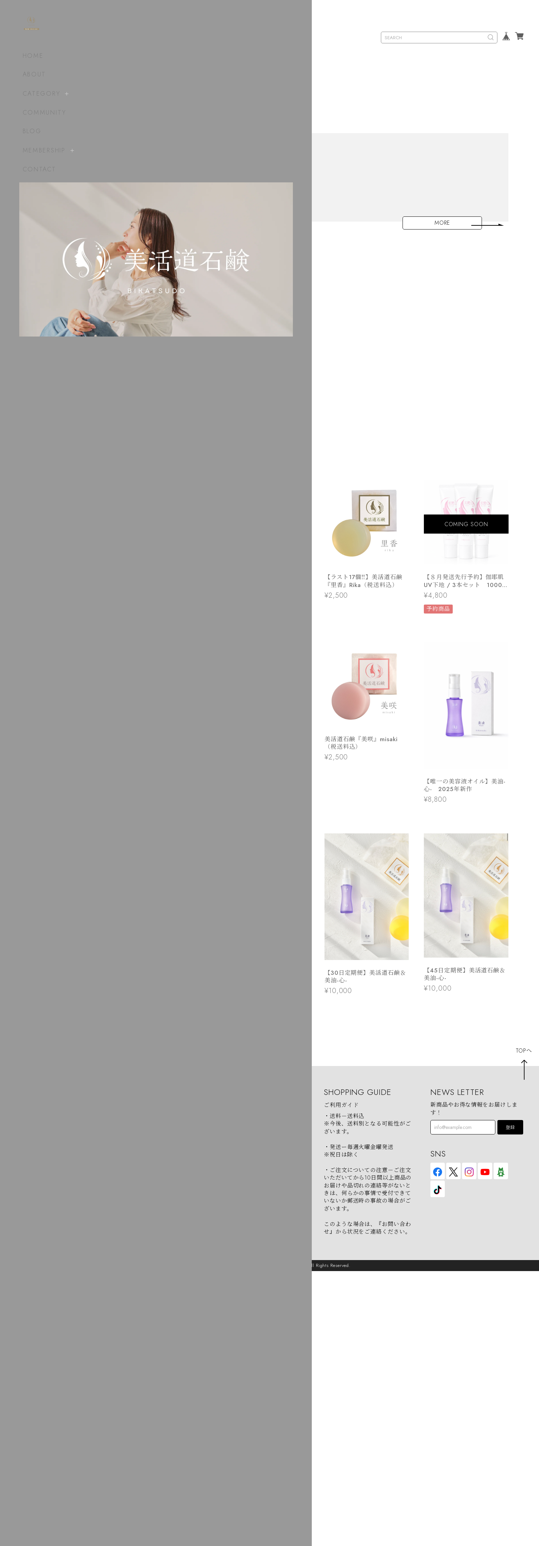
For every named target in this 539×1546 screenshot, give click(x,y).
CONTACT (34, 169)
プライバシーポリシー (246, 1391)
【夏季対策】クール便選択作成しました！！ (230, 427)
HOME (27, 55)
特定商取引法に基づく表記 (252, 1402)
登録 (510, 1402)
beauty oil (123, 1391)
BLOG (26, 131)
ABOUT (29, 74)
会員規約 (229, 1413)
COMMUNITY (39, 112)
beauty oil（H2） (133, 1402)
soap (117, 1380)
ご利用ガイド (341, 1380)
